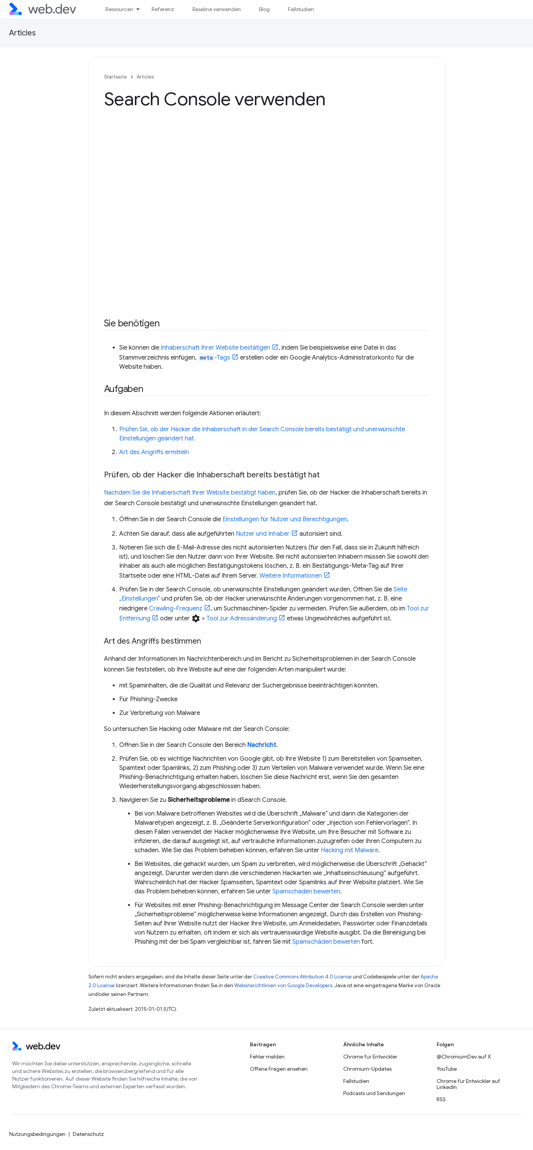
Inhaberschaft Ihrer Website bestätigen (215, 348)
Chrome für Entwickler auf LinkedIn (468, 1084)
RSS (441, 1099)
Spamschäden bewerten (326, 942)
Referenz (163, 9)
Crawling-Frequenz (175, 608)
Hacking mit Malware (349, 850)
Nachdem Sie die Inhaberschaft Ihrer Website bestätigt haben (189, 492)
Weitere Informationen (290, 576)
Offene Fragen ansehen (278, 1068)
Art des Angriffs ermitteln (154, 452)
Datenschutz (88, 1134)
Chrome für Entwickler (370, 1056)
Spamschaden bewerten (306, 891)
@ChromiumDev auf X (464, 1056)
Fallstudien (301, 9)
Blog (264, 9)
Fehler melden (267, 1056)
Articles (22, 33)
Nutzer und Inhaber (263, 534)
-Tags (214, 357)
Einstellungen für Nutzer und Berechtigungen (284, 519)
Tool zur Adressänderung (241, 618)
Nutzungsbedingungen (37, 1134)
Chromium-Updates (367, 1068)
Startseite (115, 77)
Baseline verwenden (216, 9)
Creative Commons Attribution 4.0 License (302, 976)
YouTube (447, 1068)
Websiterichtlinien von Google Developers (283, 985)
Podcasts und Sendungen (374, 1093)
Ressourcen (119, 9)
